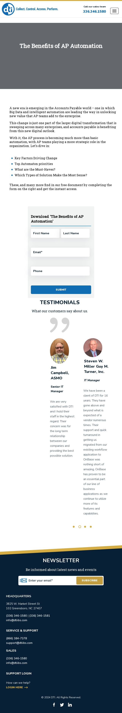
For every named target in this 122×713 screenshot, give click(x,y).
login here (14, 687)
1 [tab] (74, 527)
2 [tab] (79, 526)
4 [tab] (91, 527)
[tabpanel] (62, 399)
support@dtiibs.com (19, 643)
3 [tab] (85, 527)
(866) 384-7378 (16, 638)
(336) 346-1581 (39, 616)
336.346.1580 (94, 11)
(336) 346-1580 (16, 616)
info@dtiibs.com (16, 620)
